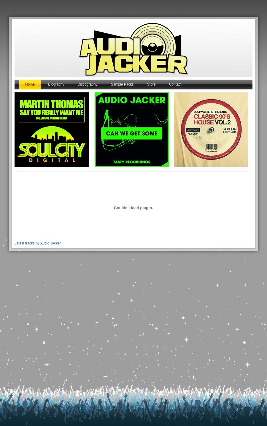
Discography (88, 84)
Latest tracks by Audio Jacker (38, 243)
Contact (175, 84)
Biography (56, 84)
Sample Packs (122, 84)
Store (151, 84)
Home (30, 84)
